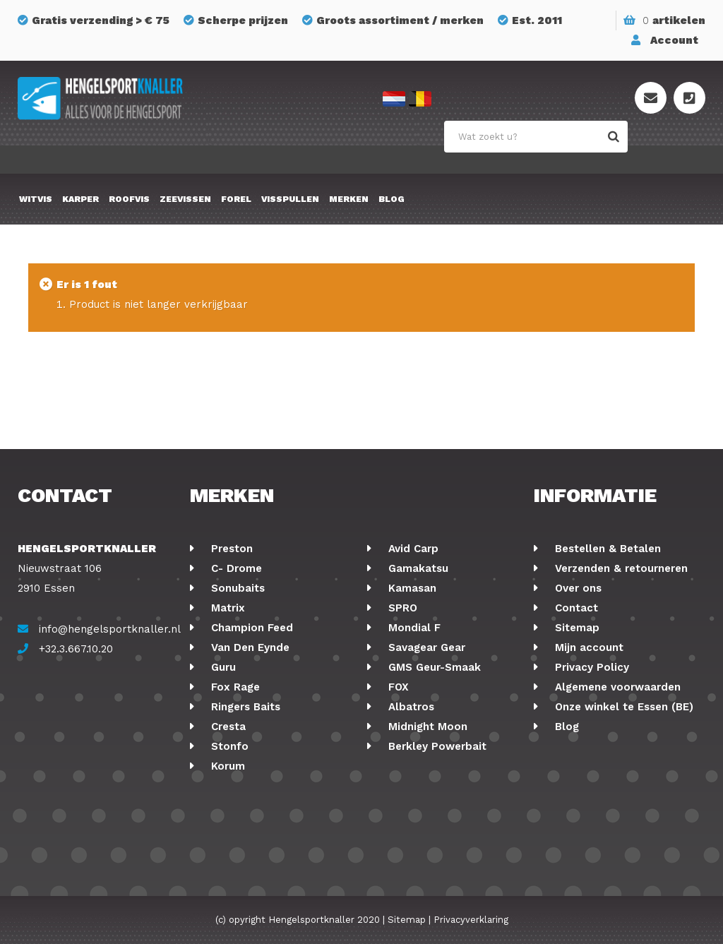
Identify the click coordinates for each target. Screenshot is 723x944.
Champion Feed (250, 627)
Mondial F (413, 627)
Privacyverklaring (471, 919)
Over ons (576, 588)
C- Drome (235, 568)
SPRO (401, 608)
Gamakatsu (416, 568)
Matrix (226, 608)
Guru (222, 667)
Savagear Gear (425, 647)
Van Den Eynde (248, 647)
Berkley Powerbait (435, 746)
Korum (226, 766)
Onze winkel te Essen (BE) (622, 706)
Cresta (227, 726)
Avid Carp (411, 548)
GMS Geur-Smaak (433, 667)
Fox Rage (234, 687)
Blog (391, 199)
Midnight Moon (426, 726)
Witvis (35, 199)
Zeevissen (185, 199)
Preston (230, 548)
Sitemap (575, 627)
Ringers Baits (244, 706)
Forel (236, 199)
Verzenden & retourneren (619, 568)
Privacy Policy (590, 667)
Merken (349, 199)
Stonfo (228, 746)
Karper (80, 199)
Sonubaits (236, 588)
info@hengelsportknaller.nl (110, 629)
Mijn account (587, 647)
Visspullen (290, 199)
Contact (574, 608)
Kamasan (410, 588)
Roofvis (129, 199)
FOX (397, 687)
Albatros (409, 706)
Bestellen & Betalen (606, 548)
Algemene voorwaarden (616, 687)
